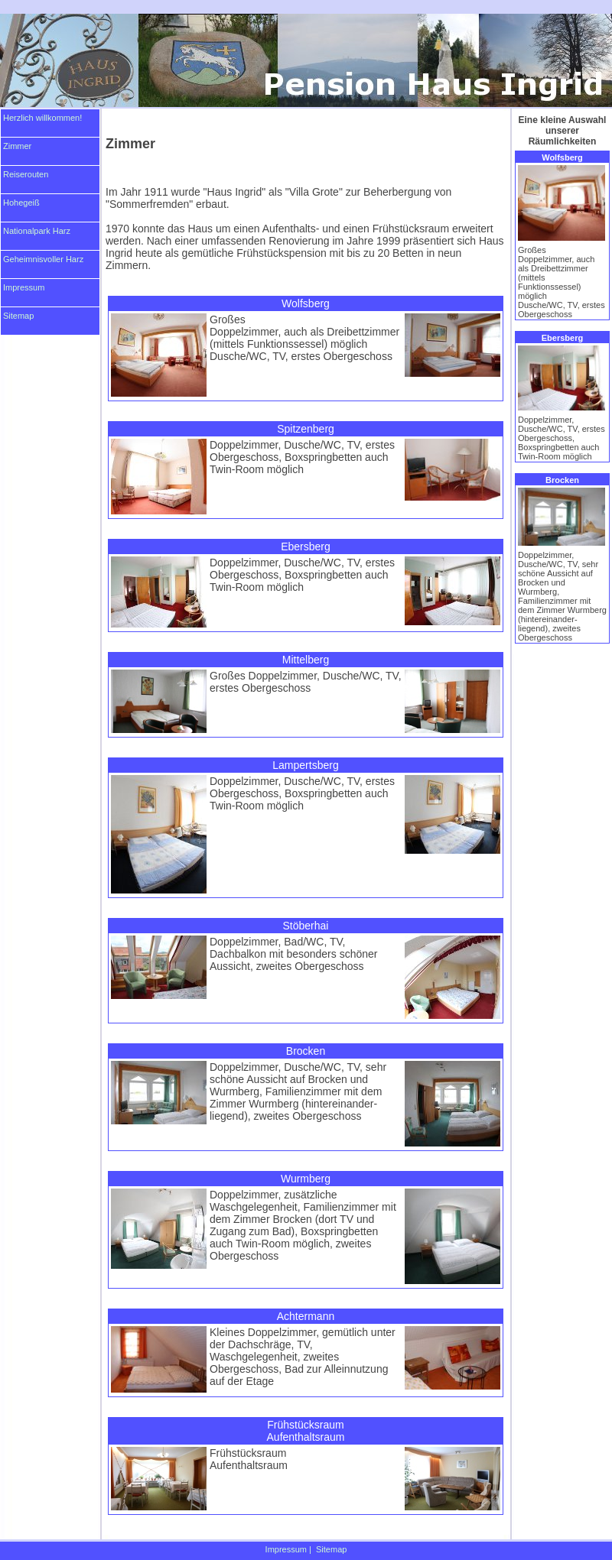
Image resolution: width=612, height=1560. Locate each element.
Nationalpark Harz (36, 230)
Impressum (23, 287)
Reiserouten (25, 174)
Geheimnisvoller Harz (43, 259)
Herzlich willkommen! (42, 117)
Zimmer (17, 146)
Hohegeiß (21, 202)
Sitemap (18, 315)
